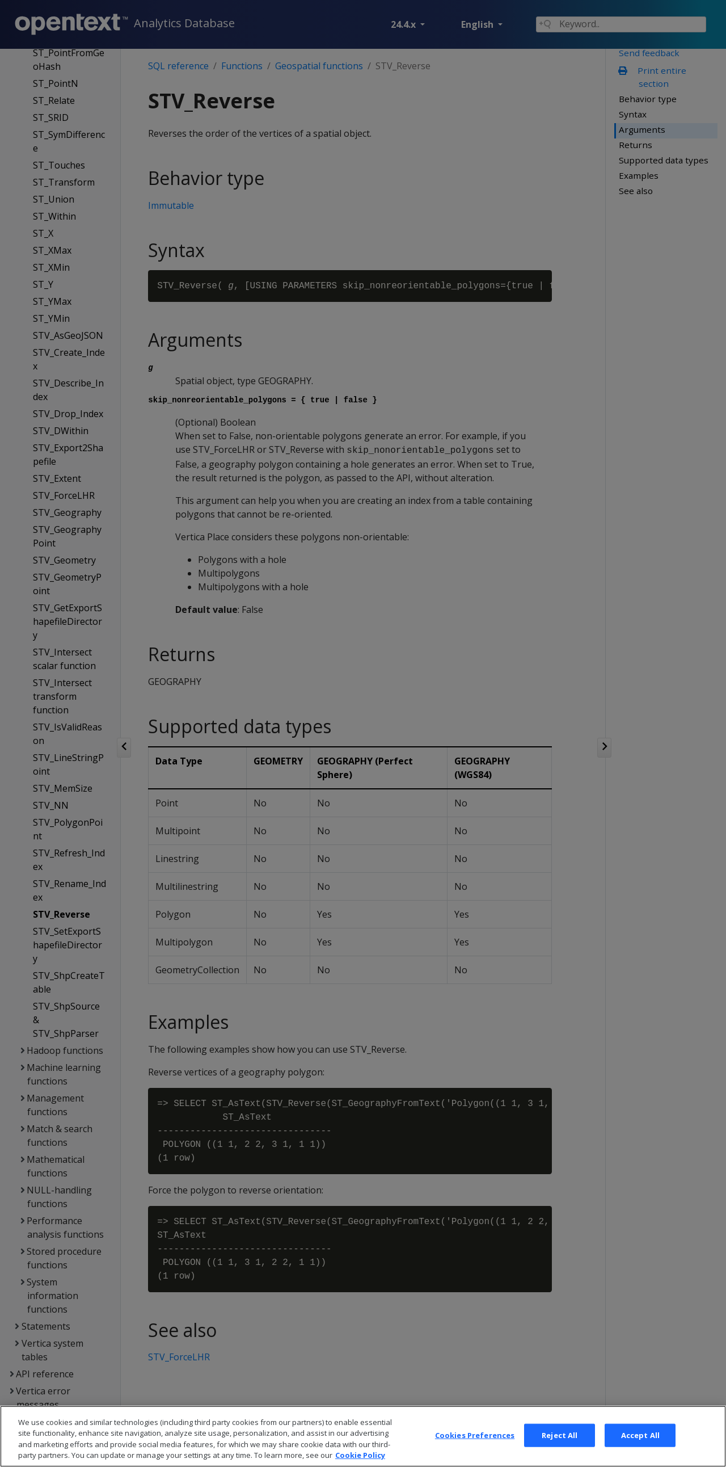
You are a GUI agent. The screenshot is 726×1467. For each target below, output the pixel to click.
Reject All (559, 1447)
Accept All (640, 1447)
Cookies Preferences (474, 1447)
